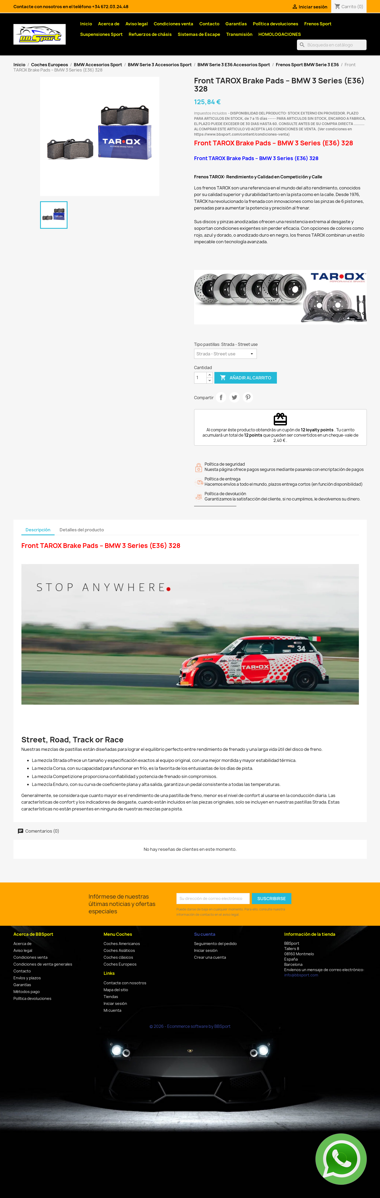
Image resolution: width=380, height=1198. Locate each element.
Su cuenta (204, 934)
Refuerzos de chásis (150, 34)
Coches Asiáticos (119, 950)
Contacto (209, 24)
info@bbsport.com (301, 974)
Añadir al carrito (245, 377)
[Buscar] (332, 45)
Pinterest (248, 397)
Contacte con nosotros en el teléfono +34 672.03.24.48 (70, 6)
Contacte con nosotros (125, 982)
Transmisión (239, 34)
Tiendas (111, 996)
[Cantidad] (200, 378)
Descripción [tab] (38, 530)
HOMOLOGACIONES (279, 34)
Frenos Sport (317, 24)
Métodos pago (26, 991)
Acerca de (108, 24)
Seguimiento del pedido (215, 943)
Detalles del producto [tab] (82, 530)
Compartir (221, 397)
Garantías (236, 24)
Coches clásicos (118, 957)
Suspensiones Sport (101, 34)
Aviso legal (137, 24)
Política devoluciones (275, 24)
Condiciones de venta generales (42, 964)
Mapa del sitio (116, 989)
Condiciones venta (173, 24)
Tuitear (234, 397)
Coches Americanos (122, 943)
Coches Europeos (120, 964)
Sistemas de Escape (199, 34)
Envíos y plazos (27, 977)
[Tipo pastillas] (225, 354)
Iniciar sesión (115, 1003)
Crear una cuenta (210, 957)
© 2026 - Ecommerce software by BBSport (190, 1026)
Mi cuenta (112, 1010)
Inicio (86, 24)
